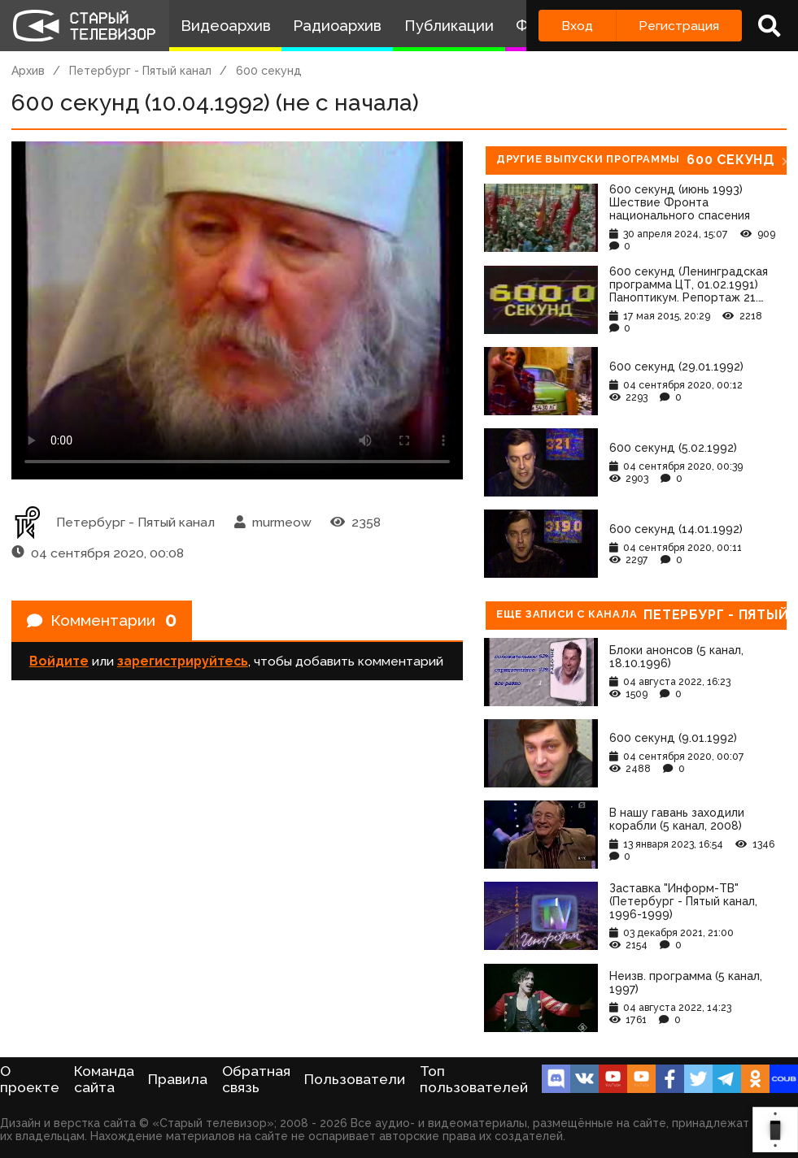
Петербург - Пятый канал (140, 70)
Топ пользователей (474, 1079)
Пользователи (354, 1079)
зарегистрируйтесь (182, 663)
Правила (177, 1079)
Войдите (59, 663)
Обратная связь (256, 1079)
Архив (28, 70)
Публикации (449, 25)
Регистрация (679, 25)
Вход (577, 25)
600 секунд (269, 70)
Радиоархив (337, 25)
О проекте (29, 1079)
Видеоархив (226, 25)
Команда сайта (104, 1079)
